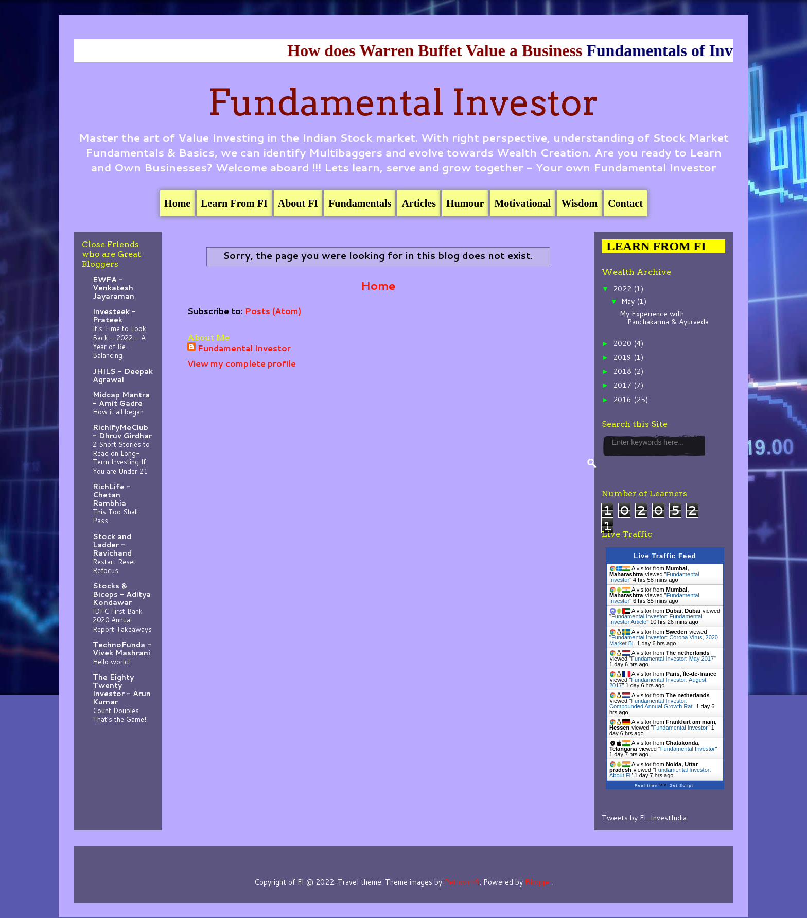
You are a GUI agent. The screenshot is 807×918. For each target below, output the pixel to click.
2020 (623, 343)
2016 (623, 399)
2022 (623, 289)
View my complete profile (241, 363)
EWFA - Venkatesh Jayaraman (113, 287)
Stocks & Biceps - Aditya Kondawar (122, 594)
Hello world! (112, 661)
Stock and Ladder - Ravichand (112, 544)
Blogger (538, 882)
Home (177, 203)
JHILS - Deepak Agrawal (123, 375)
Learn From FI (234, 203)
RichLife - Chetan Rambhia (112, 494)
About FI (298, 203)
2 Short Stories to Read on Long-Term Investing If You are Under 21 (121, 457)
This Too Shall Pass (115, 516)
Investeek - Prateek (114, 315)
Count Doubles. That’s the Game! (119, 714)
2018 (623, 371)
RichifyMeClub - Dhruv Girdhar (122, 431)
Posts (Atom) (273, 311)
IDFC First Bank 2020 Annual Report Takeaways (122, 620)
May (629, 301)
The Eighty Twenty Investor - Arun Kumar (122, 689)
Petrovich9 (462, 882)
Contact (625, 203)
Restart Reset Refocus (114, 566)
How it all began (118, 412)
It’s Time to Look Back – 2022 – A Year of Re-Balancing (119, 341)
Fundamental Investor (403, 102)
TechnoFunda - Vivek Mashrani (122, 648)
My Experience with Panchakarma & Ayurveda (664, 317)
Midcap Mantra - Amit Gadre (121, 399)
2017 (623, 385)
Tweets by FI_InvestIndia (644, 817)
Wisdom (579, 203)
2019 (623, 357)
